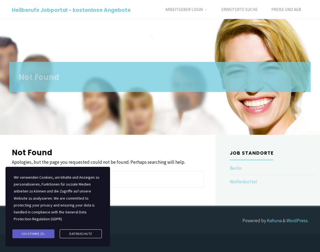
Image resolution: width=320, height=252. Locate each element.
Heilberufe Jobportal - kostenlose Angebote (71, 10)
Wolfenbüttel (243, 182)
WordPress (297, 221)
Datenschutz (80, 234)
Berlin (236, 168)
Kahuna (274, 221)
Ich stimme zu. (33, 234)
